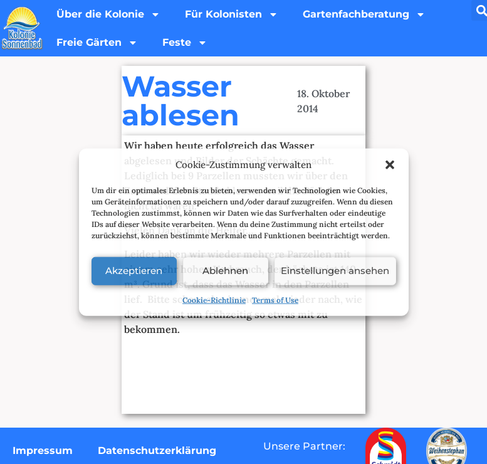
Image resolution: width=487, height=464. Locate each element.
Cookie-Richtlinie (214, 299)
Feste (186, 43)
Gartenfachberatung (366, 14)
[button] (390, 165)
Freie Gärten (98, 43)
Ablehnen (225, 271)
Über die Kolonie (109, 14)
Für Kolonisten (233, 14)
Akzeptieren (133, 271)
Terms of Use (275, 299)
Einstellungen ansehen (335, 271)
